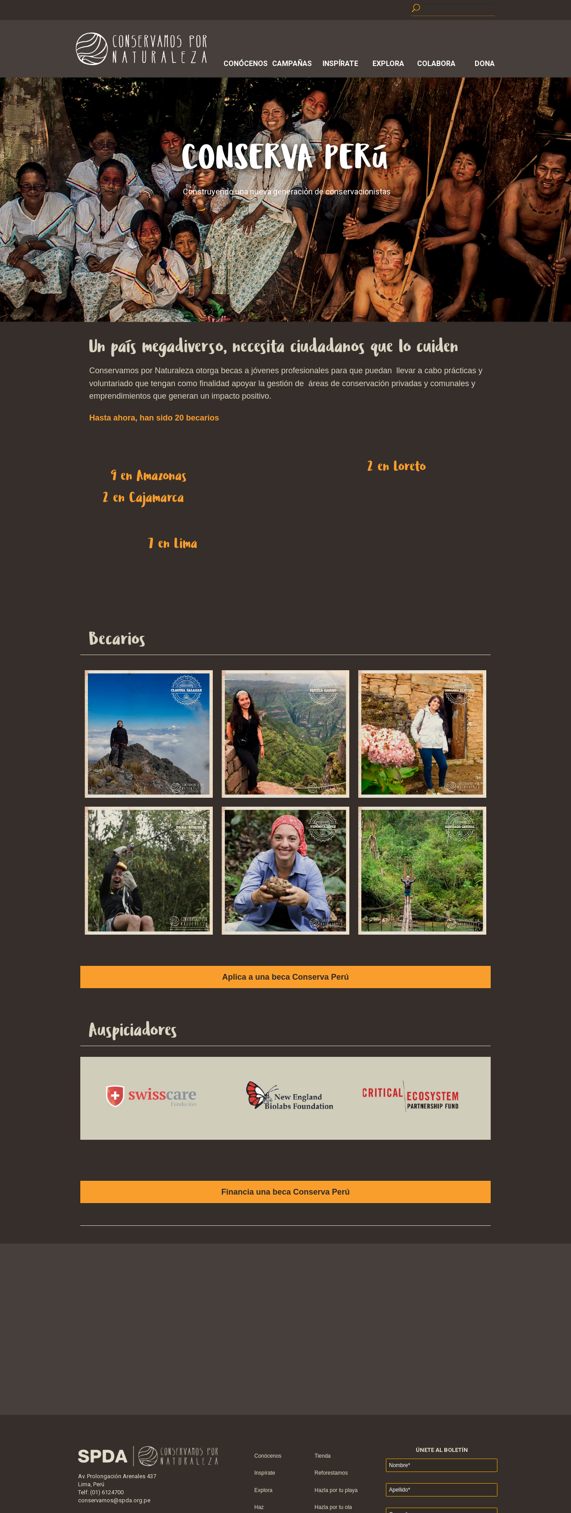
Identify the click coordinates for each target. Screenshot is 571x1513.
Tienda (322, 1456)
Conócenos (244, 63)
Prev (68, 815)
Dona (485, 63)
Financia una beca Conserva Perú (285, 1191)
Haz (259, 1507)
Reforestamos (331, 1473)
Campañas (292, 63)
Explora (388, 63)
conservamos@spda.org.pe (114, 1500)
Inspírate (340, 63)
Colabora (436, 63)
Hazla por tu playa (336, 1490)
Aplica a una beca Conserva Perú (285, 977)
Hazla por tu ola (333, 1507)
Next (502, 815)
